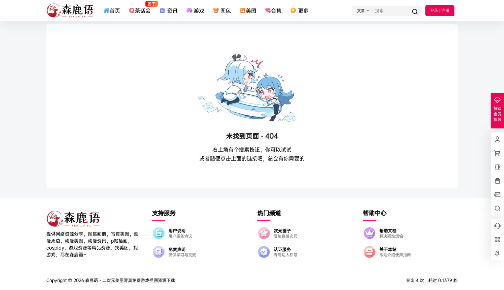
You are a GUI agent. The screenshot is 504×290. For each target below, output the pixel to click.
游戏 (195, 10)
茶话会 (140, 7)
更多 (299, 10)
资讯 (168, 10)
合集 (273, 10)
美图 (247, 10)
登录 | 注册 (439, 10)
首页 (111, 10)
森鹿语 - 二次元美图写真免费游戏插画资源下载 (129, 280)
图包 (222, 10)
